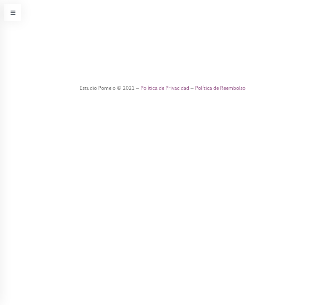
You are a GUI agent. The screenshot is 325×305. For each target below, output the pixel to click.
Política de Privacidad (164, 88)
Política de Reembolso (220, 88)
